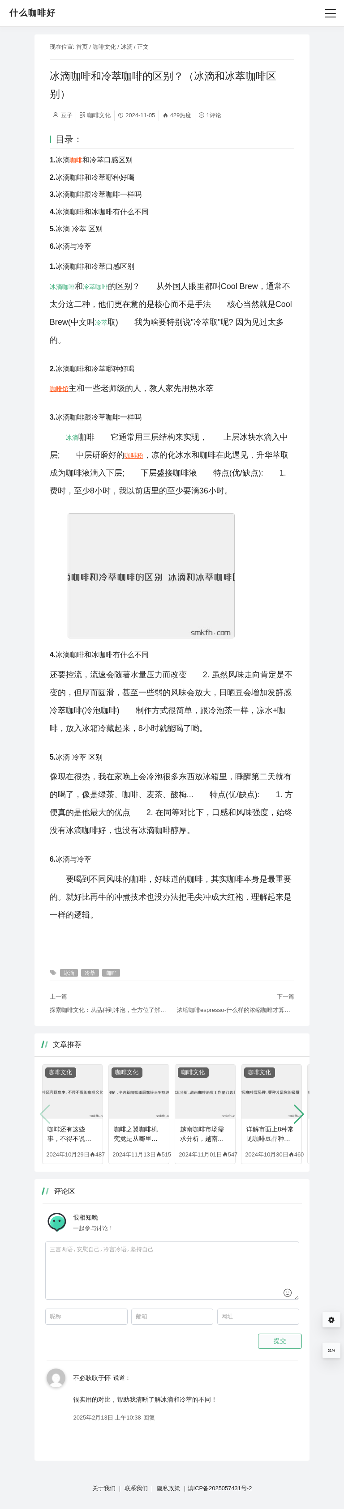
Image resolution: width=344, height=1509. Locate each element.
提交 (280, 1340)
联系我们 (136, 1488)
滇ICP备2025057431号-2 (220, 1488)
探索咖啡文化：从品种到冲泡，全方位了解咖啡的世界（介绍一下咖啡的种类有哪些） (108, 1010)
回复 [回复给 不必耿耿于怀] (149, 1417)
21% (331, 1350)
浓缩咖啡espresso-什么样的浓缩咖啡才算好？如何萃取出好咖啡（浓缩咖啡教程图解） (235, 1010)
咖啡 (76, 160)
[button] (299, 1114)
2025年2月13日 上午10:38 (107, 1417)
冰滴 (127, 46)
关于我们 (104, 1488)
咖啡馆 (59, 388)
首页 (82, 46)
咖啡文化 (104, 46)
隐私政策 (168, 1488)
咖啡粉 (134, 455)
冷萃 (89, 286)
